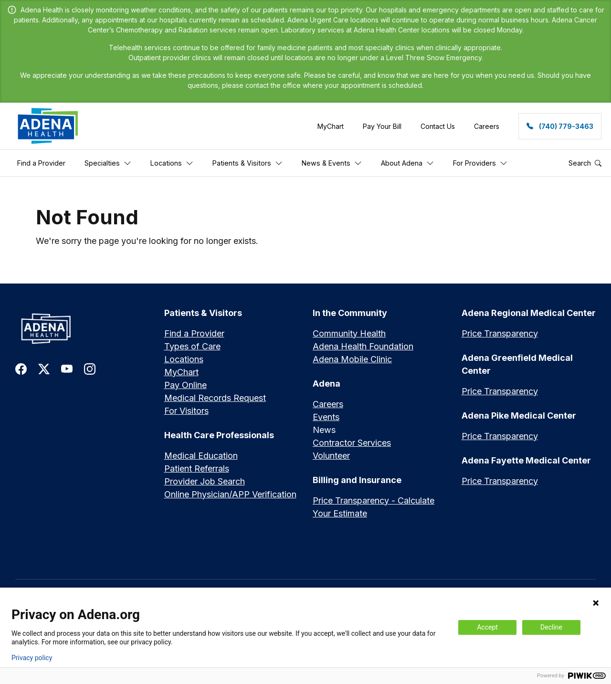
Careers (328, 404)
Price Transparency (500, 333)
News (324, 430)
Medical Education (201, 456)
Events (326, 417)
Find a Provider (194, 333)
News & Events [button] (332, 163)
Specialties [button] (107, 163)
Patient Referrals (196, 468)
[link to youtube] (67, 368)
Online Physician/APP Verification (230, 494)
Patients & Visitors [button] (247, 163)
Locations (183, 359)
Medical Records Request (215, 398)
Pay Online (185, 385)
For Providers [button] (480, 163)
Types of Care (192, 346)
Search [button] (585, 163)
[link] (48, 126)
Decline (551, 627)
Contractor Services (352, 443)
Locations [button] (171, 163)
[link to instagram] (89, 368)
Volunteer (331, 456)
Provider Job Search (204, 481)
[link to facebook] (21, 368)
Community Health (349, 333)
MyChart (181, 372)
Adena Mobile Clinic (352, 359)
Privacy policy (31, 658)
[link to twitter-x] (44, 368)
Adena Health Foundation (363, 346)
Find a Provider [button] (41, 163)
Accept (487, 627)
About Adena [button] (407, 163)
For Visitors (186, 411)
